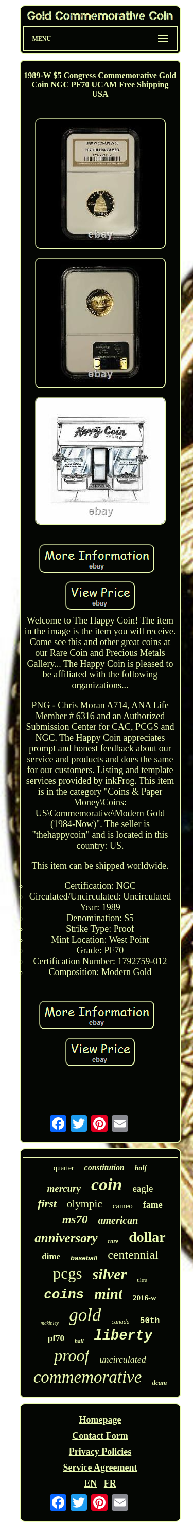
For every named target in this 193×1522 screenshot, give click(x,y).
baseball (84, 1258)
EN (90, 1483)
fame (153, 1205)
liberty (123, 1336)
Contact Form (100, 1436)
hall (79, 1340)
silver (110, 1274)
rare (113, 1241)
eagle (142, 1188)
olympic (84, 1204)
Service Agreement (100, 1467)
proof (71, 1355)
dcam (159, 1382)
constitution (104, 1167)
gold (85, 1315)
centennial (133, 1254)
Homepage (100, 1420)
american (118, 1220)
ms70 (75, 1219)
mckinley (50, 1323)
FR (110, 1483)
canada (121, 1321)
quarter (64, 1168)
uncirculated (122, 1359)
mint (108, 1294)
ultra (142, 1280)
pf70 (56, 1338)
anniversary (65, 1238)
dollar (147, 1237)
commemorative (87, 1377)
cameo (123, 1206)
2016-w (144, 1298)
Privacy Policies (100, 1451)
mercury (64, 1188)
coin (106, 1184)
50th (150, 1321)
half (141, 1168)
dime (51, 1256)
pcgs (67, 1273)
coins (64, 1295)
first (47, 1203)
